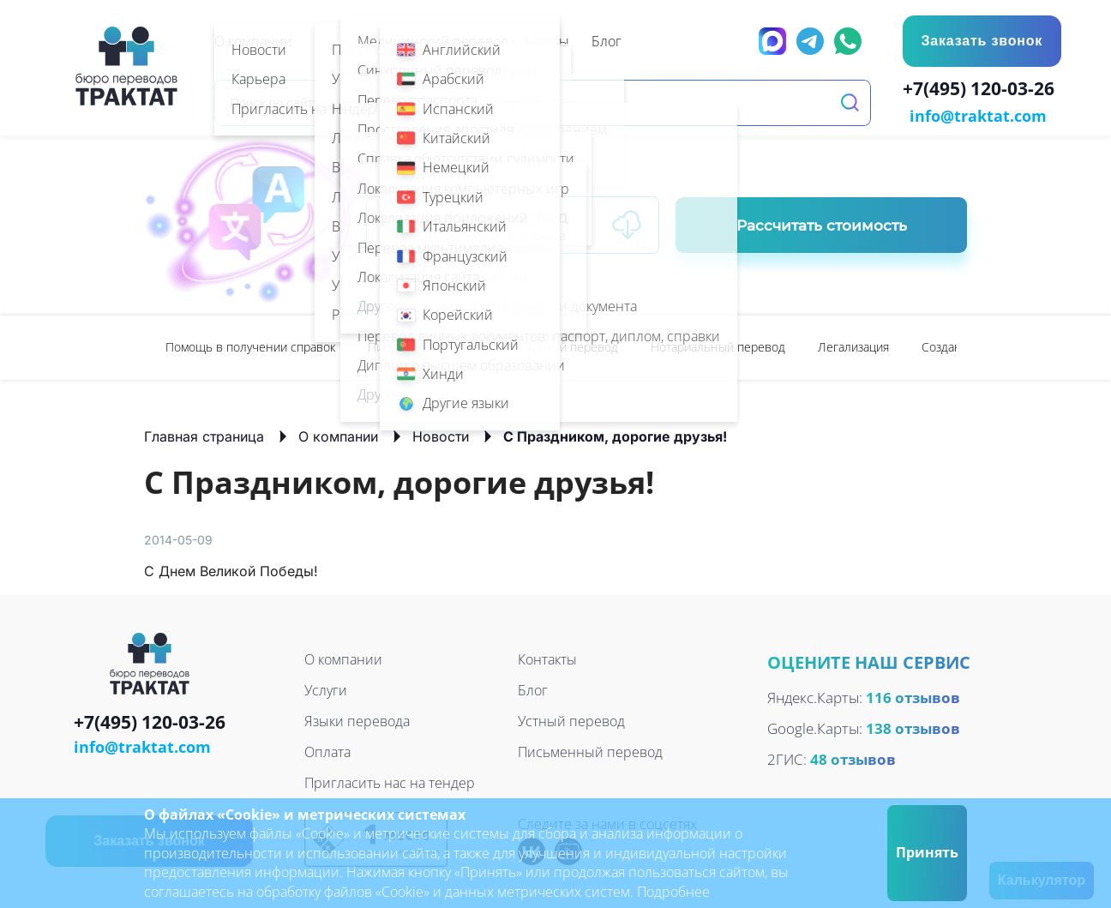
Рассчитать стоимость (821, 223)
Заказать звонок (981, 40)
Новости (440, 434)
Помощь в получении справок (250, 345)
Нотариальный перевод (718, 345)
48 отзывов (853, 758)
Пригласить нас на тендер (389, 781)
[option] (250, 346)
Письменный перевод (430, 345)
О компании (338, 434)
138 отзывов (913, 727)
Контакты (547, 657)
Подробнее (673, 891)
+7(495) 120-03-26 (982, 91)
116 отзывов (913, 697)
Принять (927, 852)
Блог (533, 688)
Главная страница (204, 434)
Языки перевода (357, 719)
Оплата (327, 750)
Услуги (325, 688)
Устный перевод (571, 345)
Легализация (853, 345)
